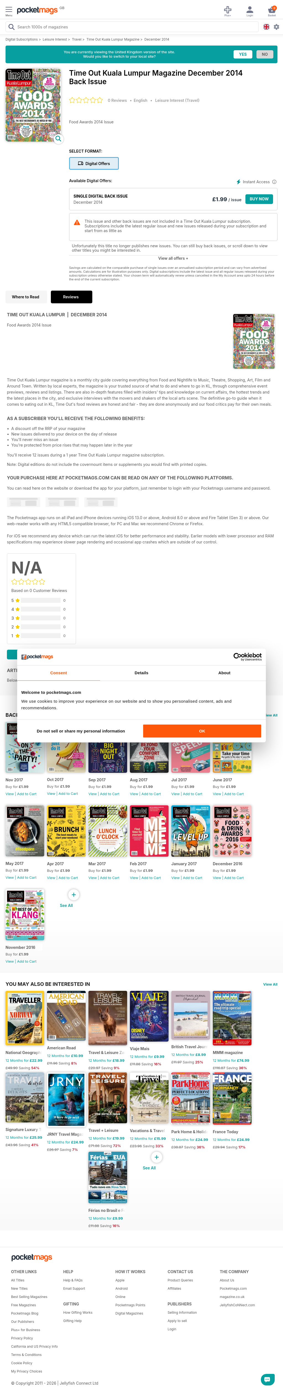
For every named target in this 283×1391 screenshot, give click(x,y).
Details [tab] (141, 672)
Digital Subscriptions (22, 39)
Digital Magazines (129, 1313)
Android (122, 1288)
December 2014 (157, 39)
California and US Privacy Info (34, 1346)
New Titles (19, 1288)
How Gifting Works (78, 1312)
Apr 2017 (55, 863)
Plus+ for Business (25, 1330)
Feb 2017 (138, 863)
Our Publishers (22, 1322)
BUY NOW (259, 199)
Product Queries (180, 1280)
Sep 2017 (97, 779)
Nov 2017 (14, 779)
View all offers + (173, 258)
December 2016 (227, 863)
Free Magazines (23, 1305)
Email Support (74, 1288)
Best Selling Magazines (29, 1297)
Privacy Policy (22, 1338)
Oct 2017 (55, 779)
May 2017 (14, 863)
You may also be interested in (48, 984)
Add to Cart (26, 794)
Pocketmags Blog (24, 1313)
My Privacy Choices (26, 1371)
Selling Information (182, 1312)
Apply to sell (177, 1321)
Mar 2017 (97, 863)
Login (171, 1329)
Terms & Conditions (26, 1355)
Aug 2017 (139, 779)
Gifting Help (72, 1321)
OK (202, 731)
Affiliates (174, 1288)
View (10, 794)
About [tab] (224, 672)
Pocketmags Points (130, 1305)
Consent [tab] (58, 672)
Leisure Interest (55, 39)
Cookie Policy (21, 1363)
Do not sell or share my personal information (81, 731)
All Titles (17, 1280)
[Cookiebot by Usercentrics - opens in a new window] (237, 657)
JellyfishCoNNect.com (237, 1305)
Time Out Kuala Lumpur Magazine (113, 39)
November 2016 (20, 947)
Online (120, 1297)
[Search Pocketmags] (11, 27)
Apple (120, 1280)
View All (270, 715)
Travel (77, 39)
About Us (227, 1280)
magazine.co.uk (232, 1297)
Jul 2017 (179, 779)
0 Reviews (117, 100)
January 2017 (184, 863)
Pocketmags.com (233, 1288)
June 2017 (222, 779)
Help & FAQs (73, 1280)
